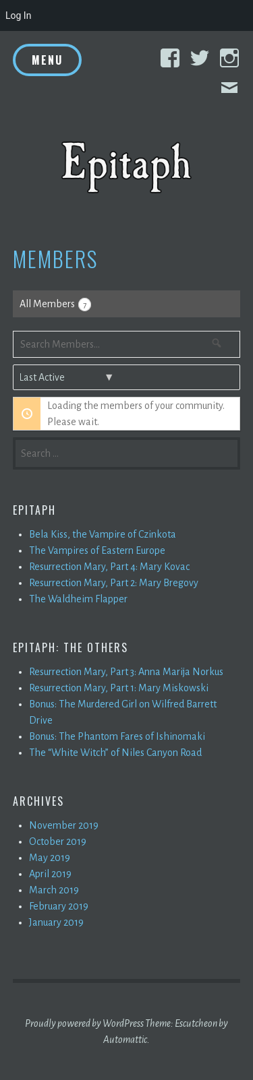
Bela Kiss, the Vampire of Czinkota (102, 534)
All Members (55, 304)
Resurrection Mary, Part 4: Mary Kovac (109, 566)
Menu (47, 60)
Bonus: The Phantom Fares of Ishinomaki (117, 736)
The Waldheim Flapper (78, 599)
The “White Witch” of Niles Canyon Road (115, 752)
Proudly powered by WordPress (84, 1023)
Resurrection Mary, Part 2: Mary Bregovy (113, 582)
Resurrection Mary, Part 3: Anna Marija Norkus (126, 671)
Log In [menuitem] (18, 15)
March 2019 (54, 890)
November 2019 (64, 825)
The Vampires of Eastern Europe (97, 550)
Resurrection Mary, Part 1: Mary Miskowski (118, 687)
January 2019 (56, 922)
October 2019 (57, 841)
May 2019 (49, 857)
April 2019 (50, 873)
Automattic (125, 1039)
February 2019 (58, 906)
